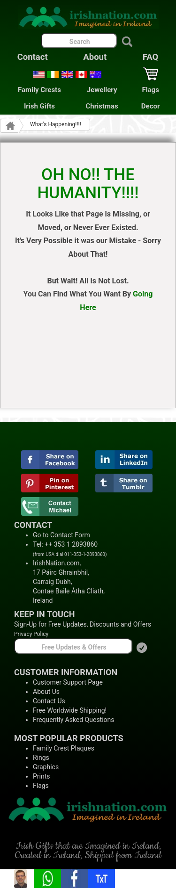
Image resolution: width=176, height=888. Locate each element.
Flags (150, 90)
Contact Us (49, 701)
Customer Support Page (68, 682)
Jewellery (102, 90)
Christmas (102, 106)
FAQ (151, 57)
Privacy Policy (31, 634)
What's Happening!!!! (55, 124)
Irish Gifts (39, 106)
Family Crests (39, 90)
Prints (41, 776)
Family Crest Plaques (63, 748)
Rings (41, 757)
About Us (46, 691)
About (95, 57)
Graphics (46, 767)
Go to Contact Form (61, 535)
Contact (32, 57)
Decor (150, 106)
